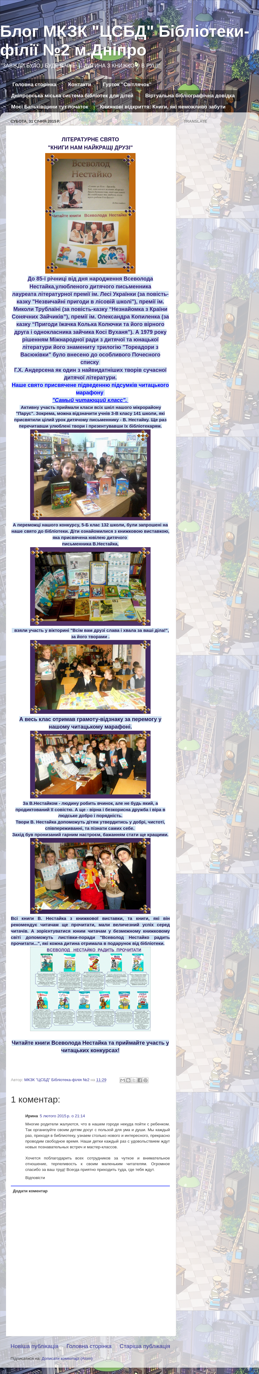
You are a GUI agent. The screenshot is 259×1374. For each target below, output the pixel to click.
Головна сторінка (34, 84)
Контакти (79, 84)
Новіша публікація (34, 1346)
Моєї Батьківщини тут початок (49, 107)
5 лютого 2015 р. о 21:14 (62, 1116)
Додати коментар (30, 1191)
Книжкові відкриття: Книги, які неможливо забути (163, 107)
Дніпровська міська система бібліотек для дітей (72, 96)
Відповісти (35, 1177)
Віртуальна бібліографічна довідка (190, 96)
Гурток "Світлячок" (127, 84)
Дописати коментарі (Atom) (67, 1358)
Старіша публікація (145, 1346)
